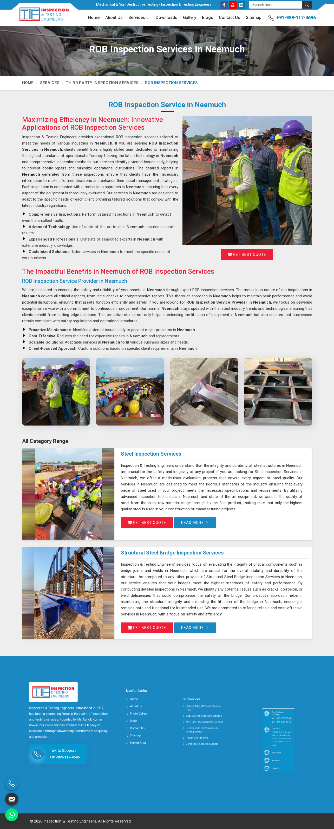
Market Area (140, 742)
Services (139, 18)
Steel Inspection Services (151, 454)
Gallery (189, 17)
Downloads (166, 17)
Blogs (207, 17)
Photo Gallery (140, 729)
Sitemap (253, 17)
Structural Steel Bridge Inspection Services (172, 553)
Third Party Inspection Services (102, 82)
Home (94, 17)
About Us (114, 17)
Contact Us (229, 17)
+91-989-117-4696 (296, 17)
